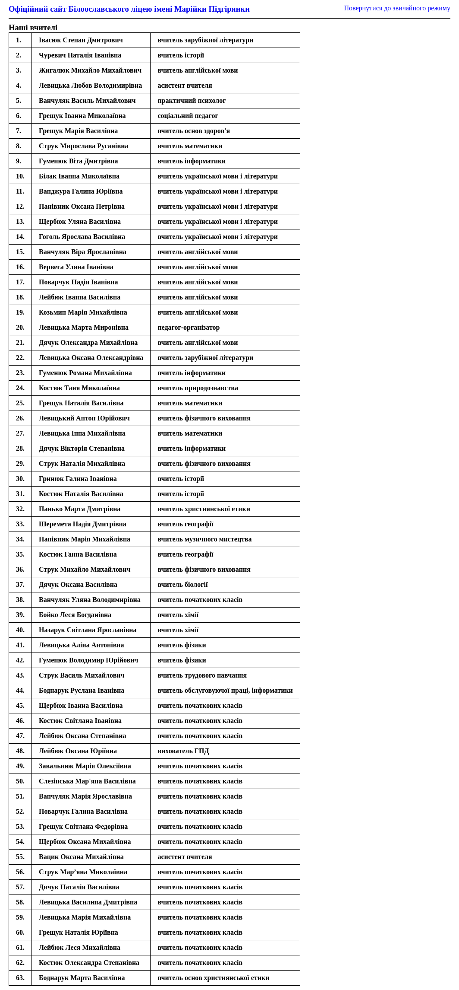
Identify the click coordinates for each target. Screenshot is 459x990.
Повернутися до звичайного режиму (397, 8)
